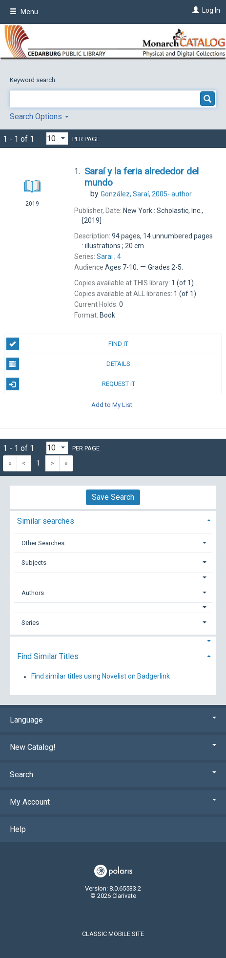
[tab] (113, 520)
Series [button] (30, 622)
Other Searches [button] (42, 543)
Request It (70, 384)
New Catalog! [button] (113, 747)
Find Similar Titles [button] (48, 656)
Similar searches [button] (45, 521)
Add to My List (111, 404)
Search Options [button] (39, 116)
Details (68, 364)
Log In (211, 10)
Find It (67, 344)
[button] (113, 578)
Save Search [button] (113, 497)
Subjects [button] (33, 562)
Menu (24, 12)
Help (18, 829)
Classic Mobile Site (113, 933)
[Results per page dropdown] (57, 138)
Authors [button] (32, 592)
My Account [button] (113, 802)
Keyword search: (34, 80)
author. (147, 194)
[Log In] (194, 10)
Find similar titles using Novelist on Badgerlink (100, 677)
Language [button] (113, 719)
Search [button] (113, 774)
